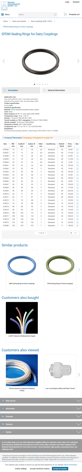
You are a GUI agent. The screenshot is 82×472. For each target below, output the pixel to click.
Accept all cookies (60, 469)
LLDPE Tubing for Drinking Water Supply (21, 336)
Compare (7, 138)
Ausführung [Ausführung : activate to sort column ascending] (50, 144)
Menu (5, 14)
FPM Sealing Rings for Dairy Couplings (60, 283)
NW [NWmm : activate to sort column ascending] (13, 145)
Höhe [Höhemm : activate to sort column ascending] (40, 145)
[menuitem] (67, 2)
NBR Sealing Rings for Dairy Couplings (22, 283)
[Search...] (37, 14)
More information (70, 465)
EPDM (13, 110)
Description (10, 90)
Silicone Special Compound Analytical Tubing (22, 389)
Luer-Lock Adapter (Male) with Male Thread (60, 388)
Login (67, 2)
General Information (54, 90)
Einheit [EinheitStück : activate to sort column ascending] (61, 145)
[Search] (55, 14)
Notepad (76, 2)
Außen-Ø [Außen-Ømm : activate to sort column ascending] (31, 145)
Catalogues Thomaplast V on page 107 (37, 138)
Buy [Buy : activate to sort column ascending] (77, 144)
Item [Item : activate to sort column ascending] (5, 144)
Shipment (36, 455)
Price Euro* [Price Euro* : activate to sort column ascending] (70, 145)
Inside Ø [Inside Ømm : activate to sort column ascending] (21, 145)
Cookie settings (21, 469)
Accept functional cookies (40, 469)
